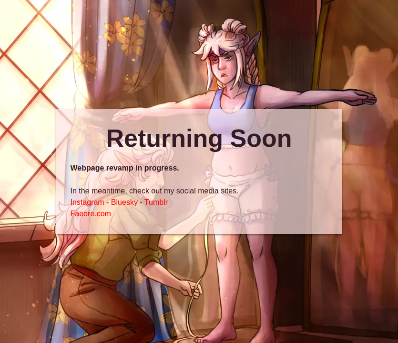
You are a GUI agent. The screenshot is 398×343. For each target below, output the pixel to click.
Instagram (87, 202)
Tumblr (156, 202)
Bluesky (124, 202)
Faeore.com (91, 214)
